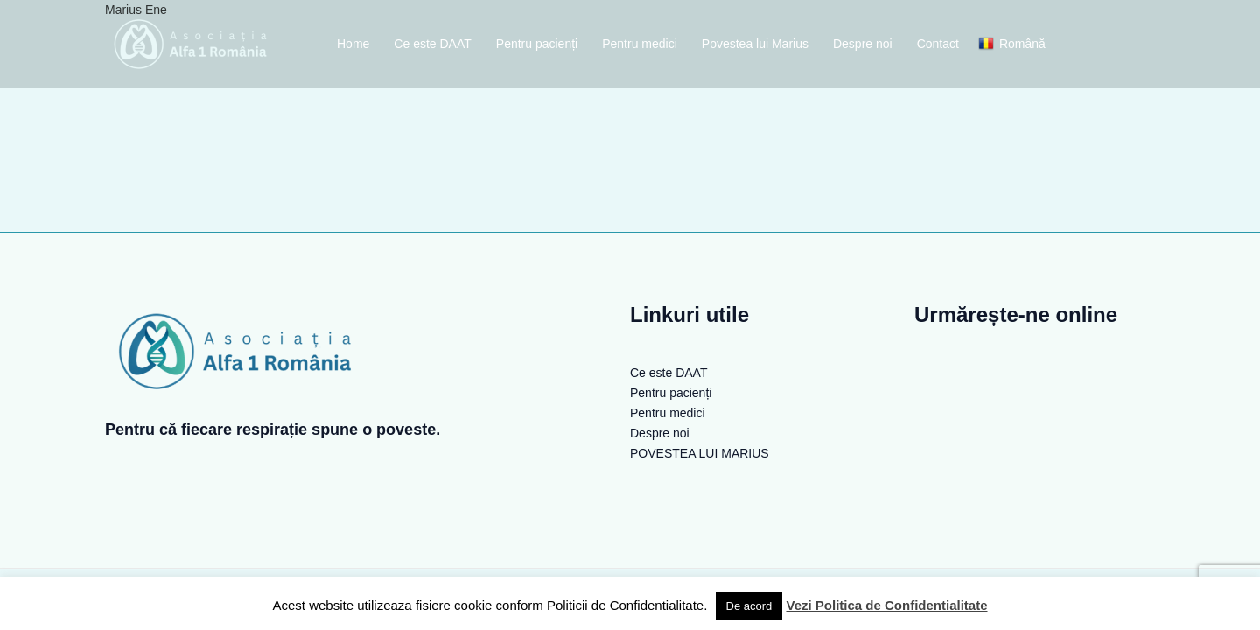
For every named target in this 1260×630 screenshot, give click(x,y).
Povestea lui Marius (755, 44)
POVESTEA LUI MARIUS (699, 453)
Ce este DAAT (432, 44)
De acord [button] (749, 605)
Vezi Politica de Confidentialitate (886, 605)
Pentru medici (639, 44)
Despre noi (862, 44)
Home (353, 44)
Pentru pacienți (537, 44)
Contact (938, 44)
